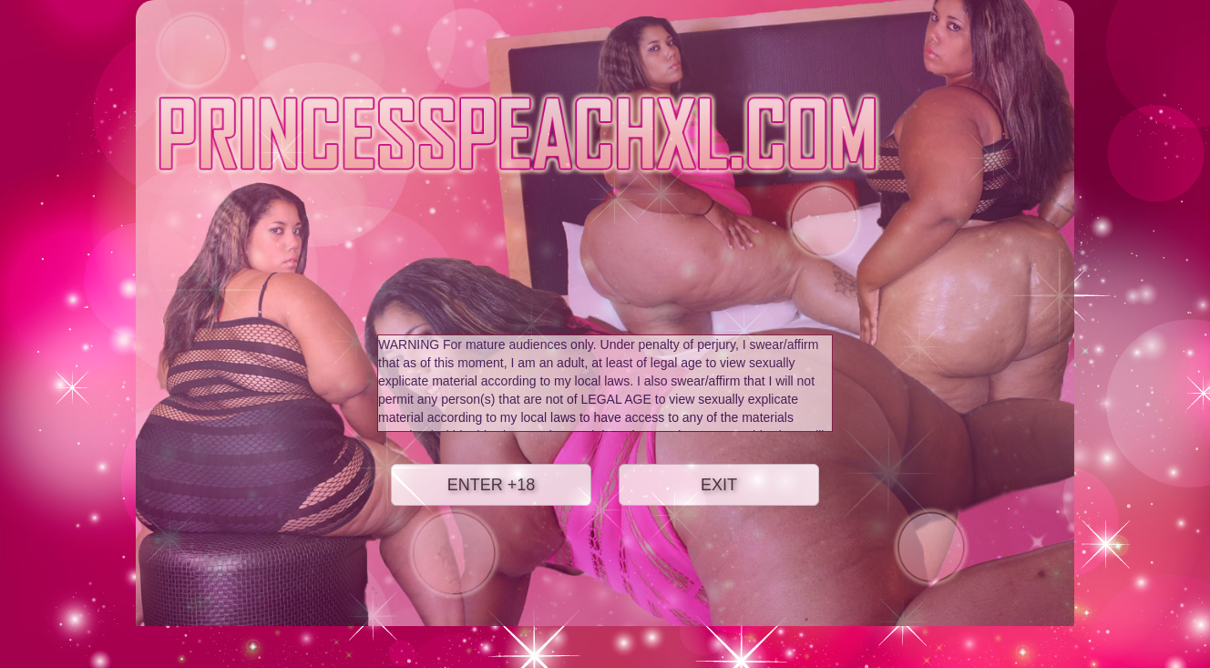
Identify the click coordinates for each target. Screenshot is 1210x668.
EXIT (719, 485)
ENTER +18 (491, 485)
